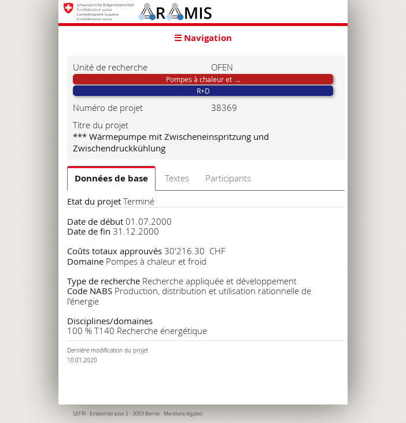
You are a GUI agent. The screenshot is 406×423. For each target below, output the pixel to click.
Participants (228, 178)
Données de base (111, 178)
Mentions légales (183, 413)
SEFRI (79, 413)
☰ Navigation (203, 38)
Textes (177, 178)
